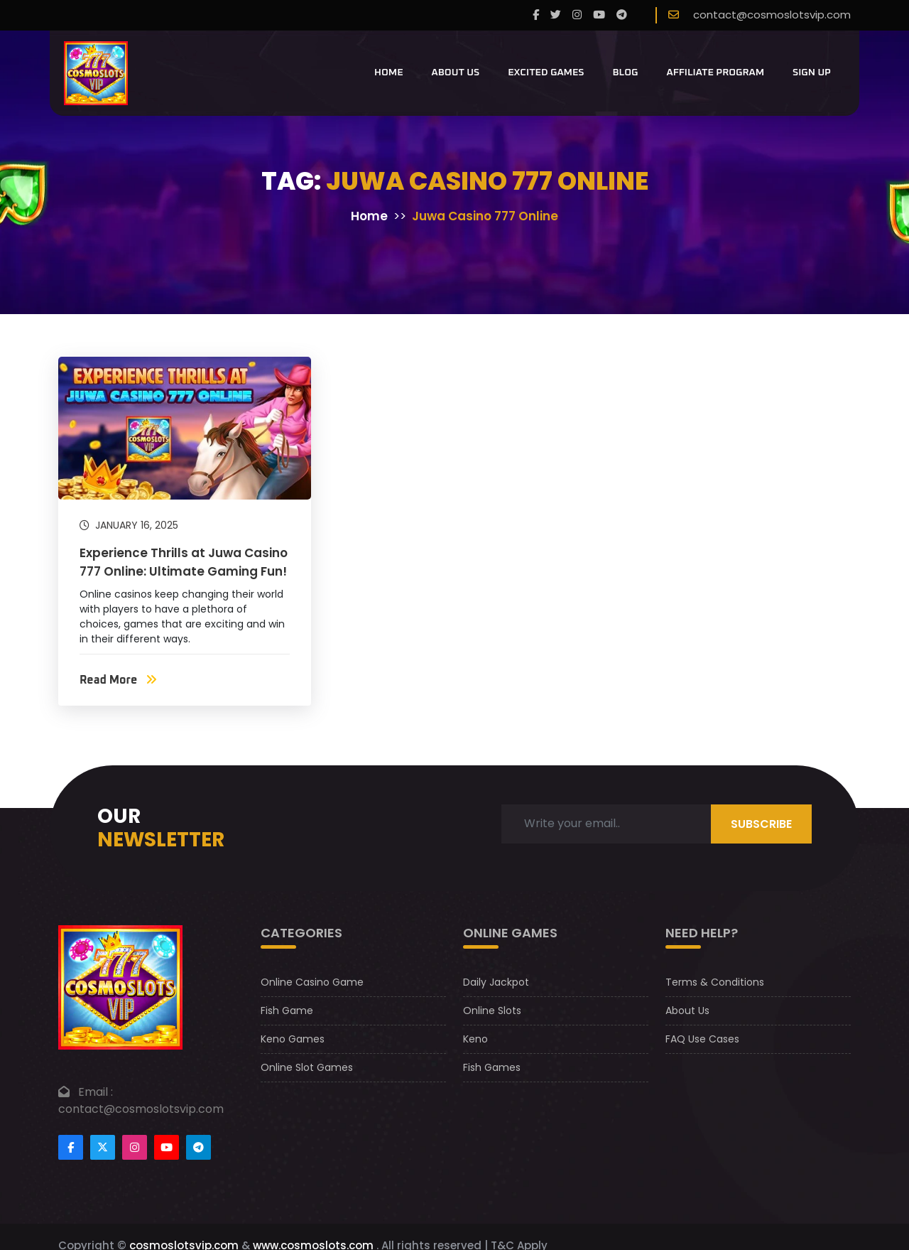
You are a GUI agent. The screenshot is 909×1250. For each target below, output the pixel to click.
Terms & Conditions (714, 982)
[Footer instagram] (134, 1147)
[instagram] (577, 15)
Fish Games (492, 1067)
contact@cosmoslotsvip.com (772, 14)
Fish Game (287, 1010)
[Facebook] (536, 15)
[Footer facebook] (70, 1147)
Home (388, 72)
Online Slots (492, 1010)
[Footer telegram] (198, 1147)
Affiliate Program (716, 72)
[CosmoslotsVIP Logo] (96, 73)
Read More (118, 680)
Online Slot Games (307, 1067)
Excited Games (546, 72)
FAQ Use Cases (702, 1039)
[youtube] (599, 15)
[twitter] (555, 15)
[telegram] (621, 15)
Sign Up (812, 72)
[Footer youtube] (166, 1147)
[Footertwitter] (102, 1147)
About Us (456, 72)
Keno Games (293, 1039)
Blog (625, 72)
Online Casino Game (312, 982)
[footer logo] (120, 987)
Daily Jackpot (496, 982)
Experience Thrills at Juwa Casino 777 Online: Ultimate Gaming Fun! (184, 562)
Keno (475, 1039)
